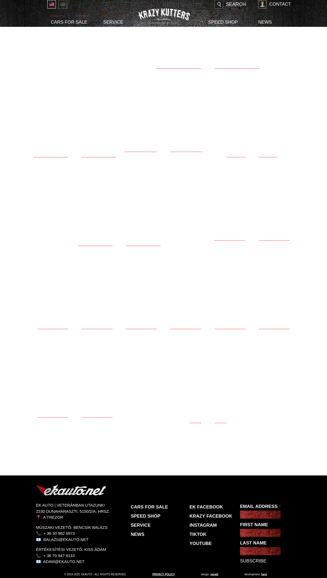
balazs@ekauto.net (65, 539)
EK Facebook (206, 507)
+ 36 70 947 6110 (59, 555)
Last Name (253, 543)
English (51, 4)
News (265, 22)
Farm (264, 574)
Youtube (201, 543)
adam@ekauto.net (64, 561)
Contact (280, 4)
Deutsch (63, 4)
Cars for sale (69, 22)
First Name (254, 524)
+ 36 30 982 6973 (59, 533)
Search (236, 4)
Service (113, 22)
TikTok (198, 534)
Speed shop (223, 22)
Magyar (40, 4)
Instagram (203, 525)
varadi (214, 574)
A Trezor (53, 517)
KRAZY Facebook (211, 516)
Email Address (260, 506)
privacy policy (163, 574)
